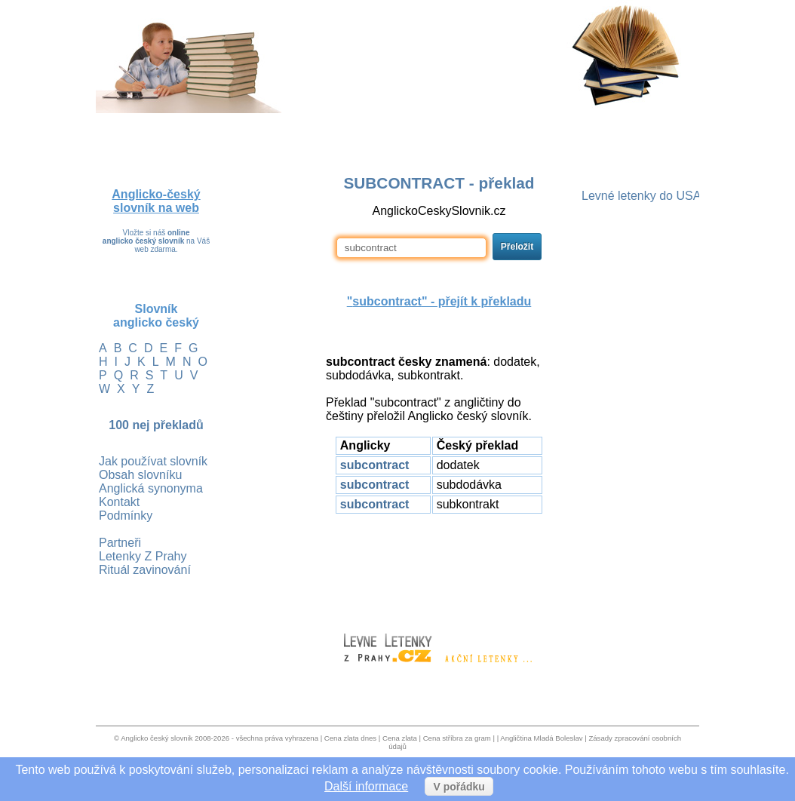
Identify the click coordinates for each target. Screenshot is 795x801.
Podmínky (125, 515)
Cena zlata (399, 738)
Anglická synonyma (151, 488)
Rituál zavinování (145, 569)
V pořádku (458, 787)
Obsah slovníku (140, 474)
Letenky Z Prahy (143, 556)
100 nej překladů (156, 425)
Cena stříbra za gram (457, 738)
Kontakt (119, 502)
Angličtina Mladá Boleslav (541, 738)
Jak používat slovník (153, 461)
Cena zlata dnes (350, 738)
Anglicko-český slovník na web (156, 201)
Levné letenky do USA (641, 195)
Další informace (366, 786)
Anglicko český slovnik (156, 738)
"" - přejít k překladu (439, 301)
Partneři (120, 542)
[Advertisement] (439, 566)
